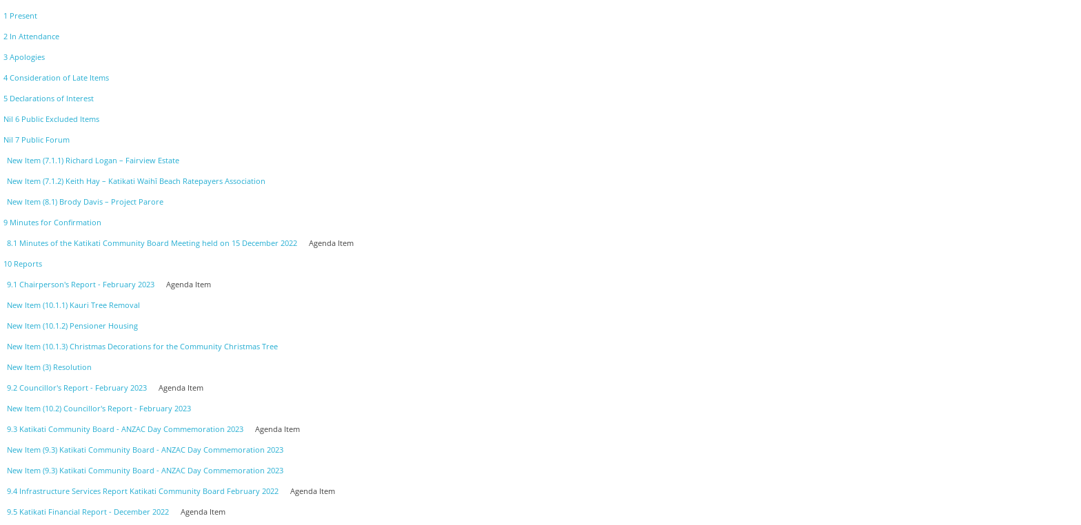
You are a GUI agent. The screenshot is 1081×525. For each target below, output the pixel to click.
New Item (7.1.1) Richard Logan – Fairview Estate (93, 160)
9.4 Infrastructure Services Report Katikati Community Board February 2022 (143, 491)
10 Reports (22, 263)
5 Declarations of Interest (48, 98)
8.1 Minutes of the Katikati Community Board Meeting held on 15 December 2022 (152, 243)
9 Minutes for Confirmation (52, 222)
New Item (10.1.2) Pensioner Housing (72, 325)
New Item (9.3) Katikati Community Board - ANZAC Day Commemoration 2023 (145, 449)
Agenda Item (331, 243)
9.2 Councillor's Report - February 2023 (77, 387)
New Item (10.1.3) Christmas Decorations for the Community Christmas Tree (142, 346)
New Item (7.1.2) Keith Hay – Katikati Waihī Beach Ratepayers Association (136, 181)
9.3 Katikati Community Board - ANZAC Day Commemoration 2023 (125, 429)
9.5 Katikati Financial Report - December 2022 (88, 511)
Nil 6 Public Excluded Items (51, 119)
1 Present (20, 15)
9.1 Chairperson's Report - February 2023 (80, 284)
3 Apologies (24, 57)
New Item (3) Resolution (49, 367)
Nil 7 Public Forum (36, 139)
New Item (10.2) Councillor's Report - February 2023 (99, 408)
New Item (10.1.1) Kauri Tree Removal (73, 305)
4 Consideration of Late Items (56, 77)
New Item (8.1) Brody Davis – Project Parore (85, 201)
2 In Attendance (31, 36)
